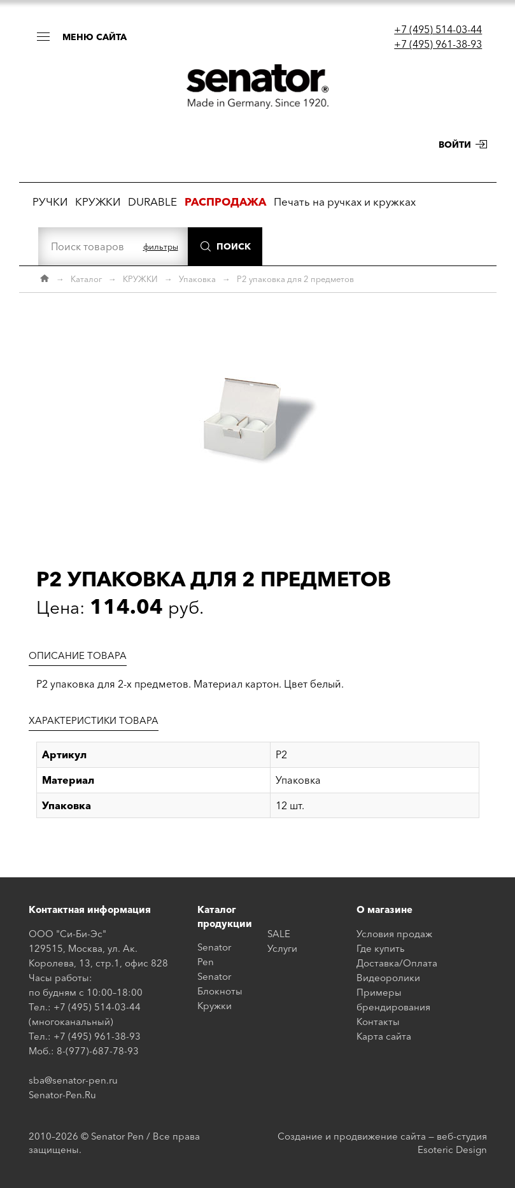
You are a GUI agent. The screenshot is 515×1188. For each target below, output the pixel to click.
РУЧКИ (49, 201)
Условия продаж (394, 934)
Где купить (380, 948)
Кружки (214, 1006)
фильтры (160, 246)
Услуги (282, 948)
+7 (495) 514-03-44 (438, 29)
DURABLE (152, 201)
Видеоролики (388, 978)
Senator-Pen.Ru (62, 1095)
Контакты (378, 1021)
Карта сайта (383, 1036)
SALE (278, 934)
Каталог (86, 279)
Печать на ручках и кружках (345, 201)
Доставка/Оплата (396, 963)
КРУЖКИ (97, 201)
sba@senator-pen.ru (73, 1080)
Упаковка (197, 279)
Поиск (233, 246)
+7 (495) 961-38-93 (438, 44)
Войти (455, 144)
